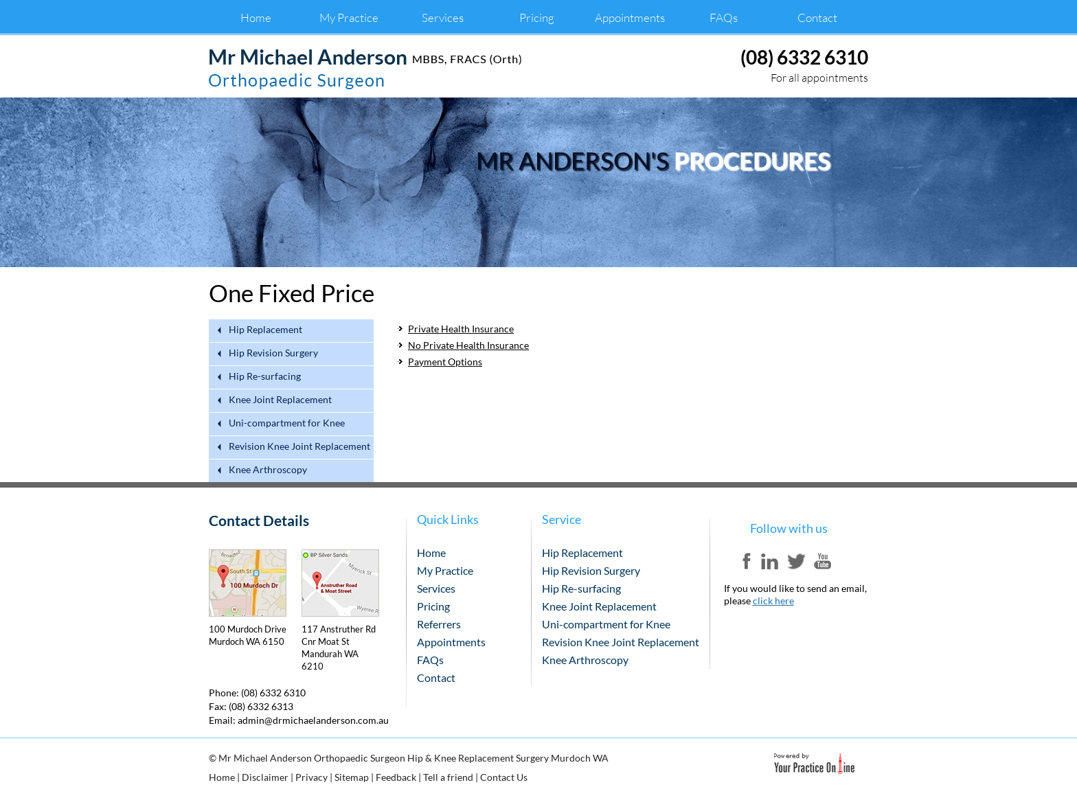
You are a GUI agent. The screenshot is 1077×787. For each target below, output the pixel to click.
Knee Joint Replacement (280, 400)
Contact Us (504, 777)
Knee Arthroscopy (268, 470)
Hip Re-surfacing (265, 377)
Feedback (396, 777)
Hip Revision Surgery (273, 353)
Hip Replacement (265, 330)
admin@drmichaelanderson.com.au (313, 720)
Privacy (311, 777)
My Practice (348, 17)
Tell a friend (448, 777)
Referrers (439, 623)
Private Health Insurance (461, 328)
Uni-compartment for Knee (287, 423)
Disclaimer (265, 777)
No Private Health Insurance (468, 345)
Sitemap (352, 777)
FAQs (724, 17)
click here (773, 600)
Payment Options (445, 361)
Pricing (536, 17)
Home (255, 17)
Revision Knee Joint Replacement (299, 447)
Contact (817, 17)
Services (443, 17)
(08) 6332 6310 (804, 57)
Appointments (630, 17)
